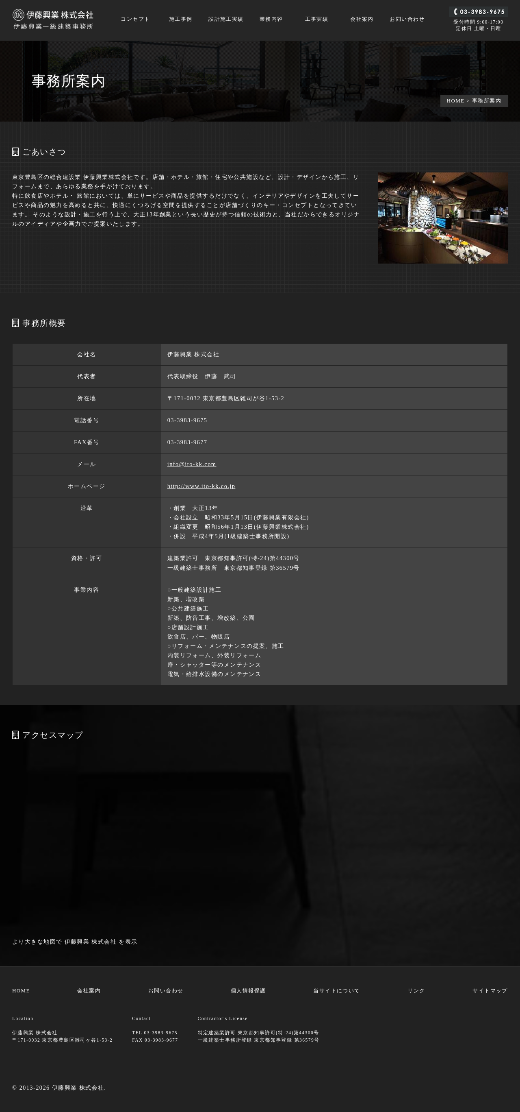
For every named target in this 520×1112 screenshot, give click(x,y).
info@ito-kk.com (192, 464)
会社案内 (362, 19)
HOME (456, 101)
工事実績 (317, 19)
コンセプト (135, 19)
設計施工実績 (226, 19)
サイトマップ (490, 991)
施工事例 (181, 19)
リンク (416, 991)
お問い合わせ (407, 19)
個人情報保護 (248, 991)
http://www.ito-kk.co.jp (201, 486)
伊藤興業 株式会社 (91, 941)
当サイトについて (336, 991)
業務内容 (271, 19)
